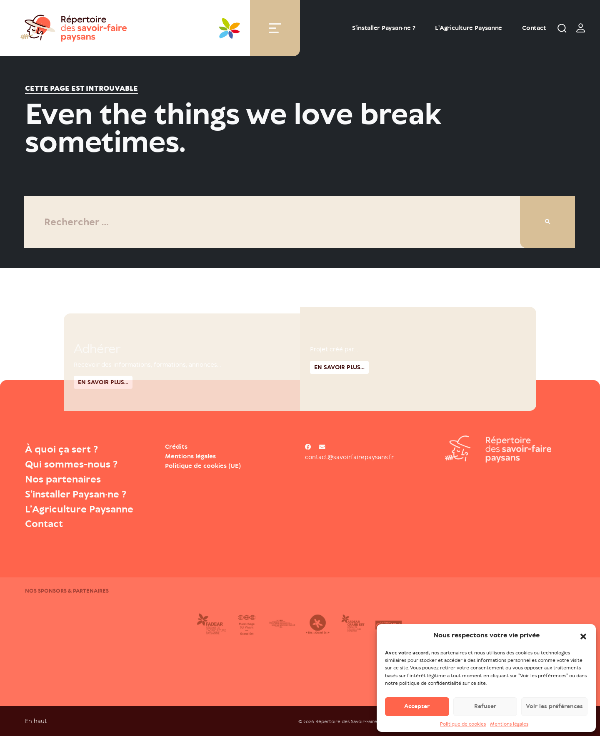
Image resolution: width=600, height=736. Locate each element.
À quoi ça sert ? (61, 449)
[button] (583, 636)
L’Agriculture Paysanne (79, 509)
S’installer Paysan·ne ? (383, 28)
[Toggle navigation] (275, 28)
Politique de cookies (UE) (203, 466)
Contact (534, 28)
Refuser (485, 706)
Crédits (176, 447)
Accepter (417, 706)
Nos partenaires (63, 479)
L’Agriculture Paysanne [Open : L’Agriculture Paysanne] (468, 28)
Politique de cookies (463, 724)
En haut (36, 721)
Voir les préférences (554, 706)
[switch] (581, 27)
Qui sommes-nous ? (71, 464)
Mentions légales (509, 724)
